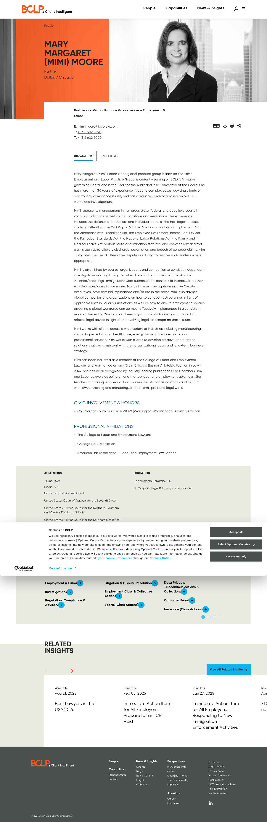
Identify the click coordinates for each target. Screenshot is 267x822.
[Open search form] (236, 8)
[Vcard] (216, 126)
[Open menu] (243, 8)
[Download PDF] (225, 126)
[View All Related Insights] (229, 669)
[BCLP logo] (47, 9)
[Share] (239, 126)
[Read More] (78, 711)
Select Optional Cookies (236, 790)
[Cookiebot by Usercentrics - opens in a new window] (24, 815)
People (49, 25)
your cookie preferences (115, 804)
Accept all (236, 778)
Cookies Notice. (161, 804)
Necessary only (236, 802)
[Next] (72, 671)
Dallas (49, 77)
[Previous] (46, 671)
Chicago (66, 77)
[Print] (232, 126)
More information (60, 814)
